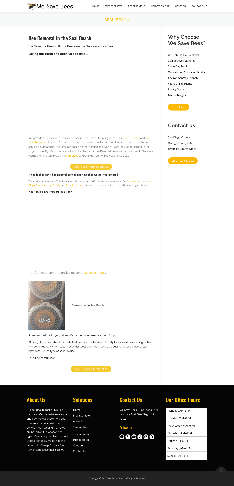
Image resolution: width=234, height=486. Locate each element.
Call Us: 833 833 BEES (182, 160)
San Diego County (179, 137)
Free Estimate (113, 6)
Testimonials (136, 6)
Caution (180, 6)
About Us (78, 421)
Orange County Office (181, 143)
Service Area (133, 181)
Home (95, 6)
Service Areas (81, 427)
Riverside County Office (182, 149)
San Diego (72, 155)
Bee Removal (131, 138)
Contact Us (199, 6)
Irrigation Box (160, 6)
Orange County (52, 185)
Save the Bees (95, 272)
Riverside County (75, 185)
